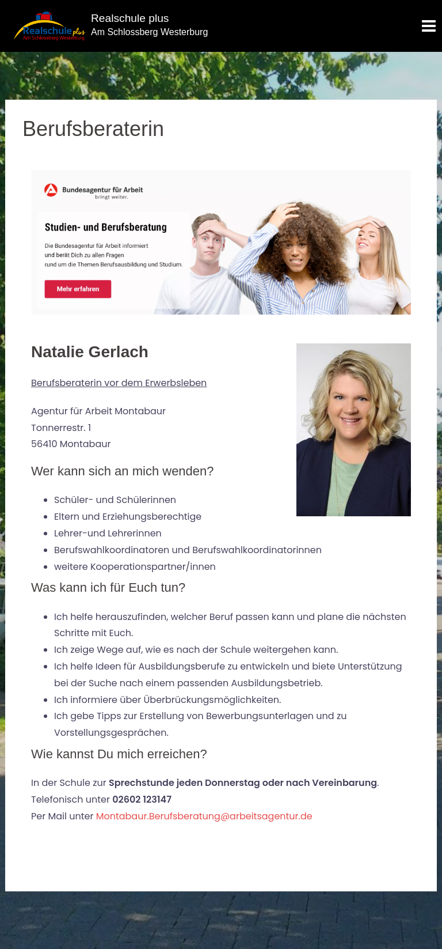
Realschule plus (130, 18)
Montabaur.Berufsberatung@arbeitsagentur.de (204, 816)
